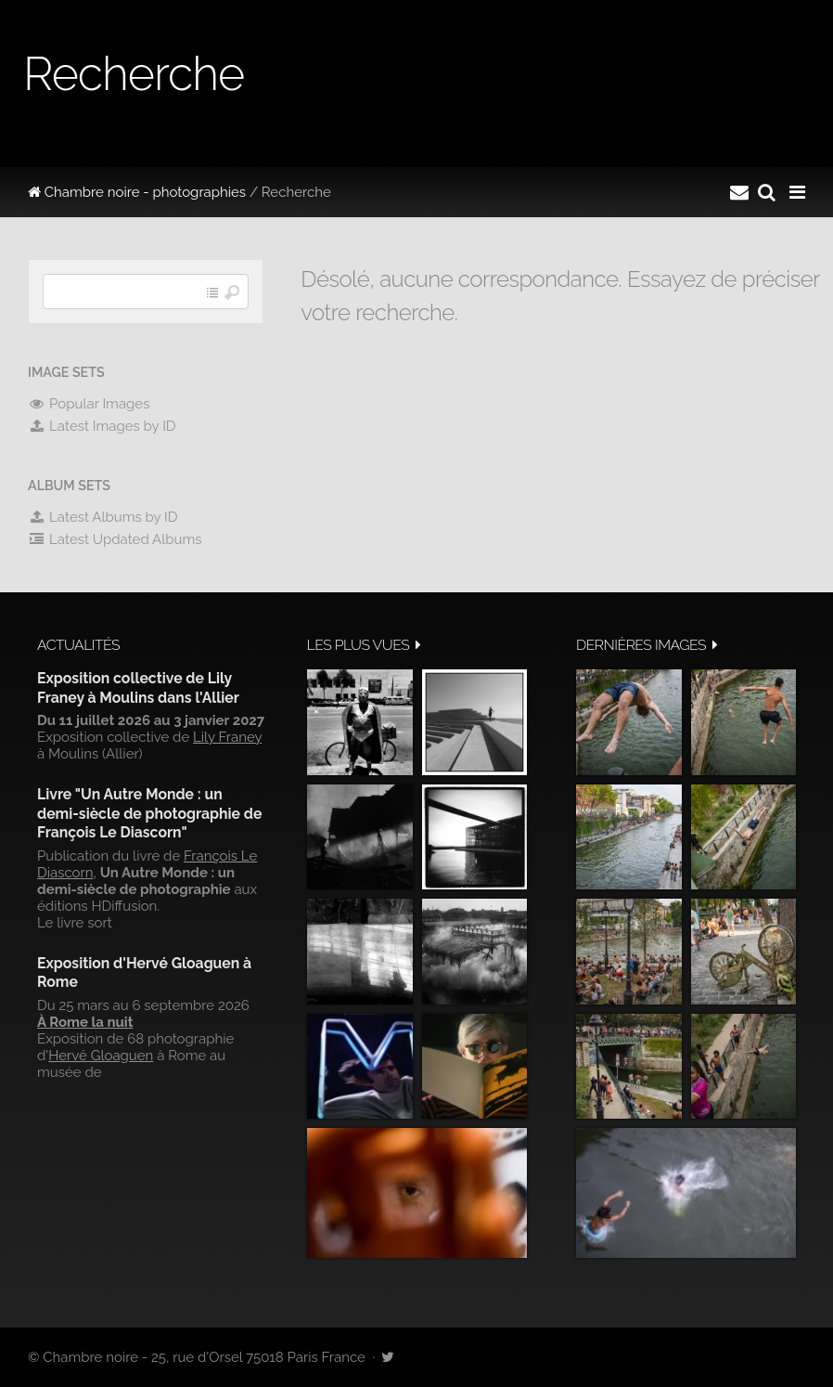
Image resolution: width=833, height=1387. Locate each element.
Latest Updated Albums (115, 539)
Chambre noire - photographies (137, 192)
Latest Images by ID (102, 426)
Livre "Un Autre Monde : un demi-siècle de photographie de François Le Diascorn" (149, 813)
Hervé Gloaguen (100, 1055)
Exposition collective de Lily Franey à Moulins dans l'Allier (138, 687)
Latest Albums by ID (103, 517)
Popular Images (88, 403)
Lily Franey (227, 737)
